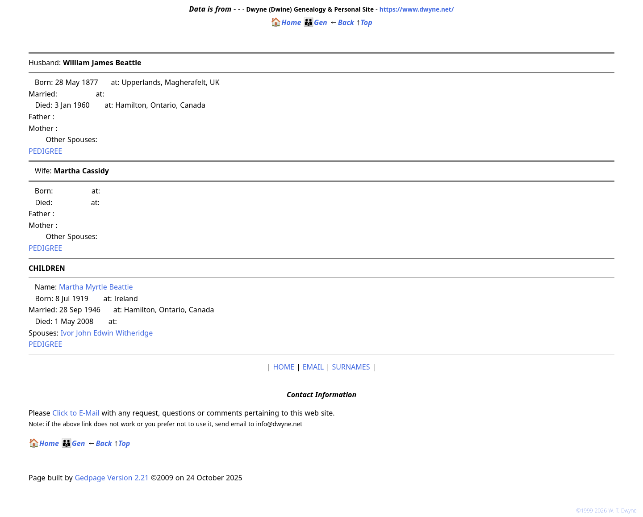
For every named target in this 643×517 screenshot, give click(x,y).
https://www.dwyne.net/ (417, 9)
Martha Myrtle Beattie (96, 287)
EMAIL (313, 367)
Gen (315, 22)
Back (342, 22)
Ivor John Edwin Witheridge (107, 333)
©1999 (608, 510)
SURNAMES (351, 367)
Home (286, 22)
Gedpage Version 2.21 (112, 478)
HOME (283, 367)
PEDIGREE (45, 151)
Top (364, 22)
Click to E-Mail (75, 413)
